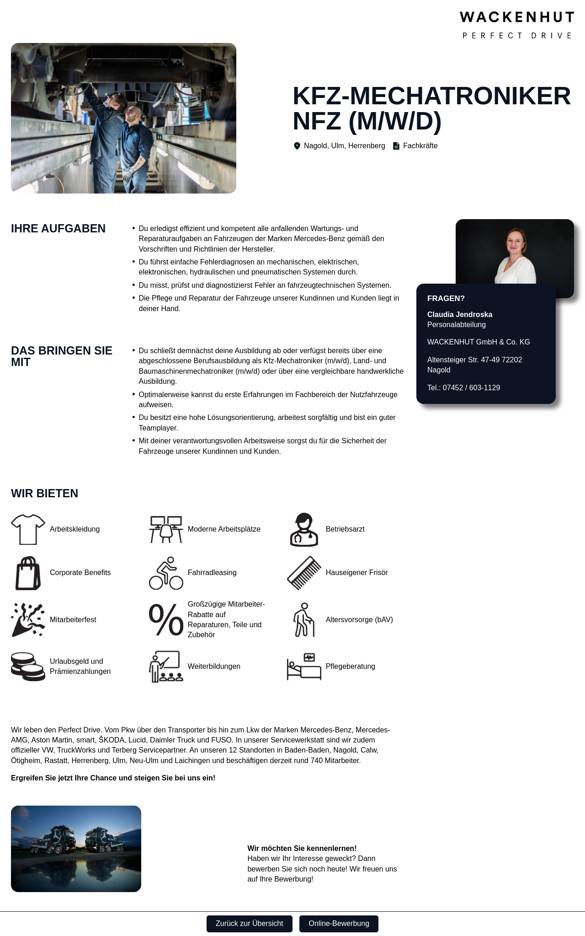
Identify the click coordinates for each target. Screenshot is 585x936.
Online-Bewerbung (339, 923)
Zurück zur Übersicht (249, 923)
